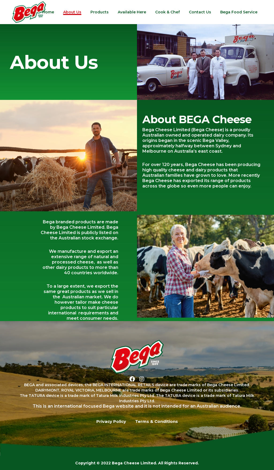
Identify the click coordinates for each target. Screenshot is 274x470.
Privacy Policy (111, 421)
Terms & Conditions (156, 421)
